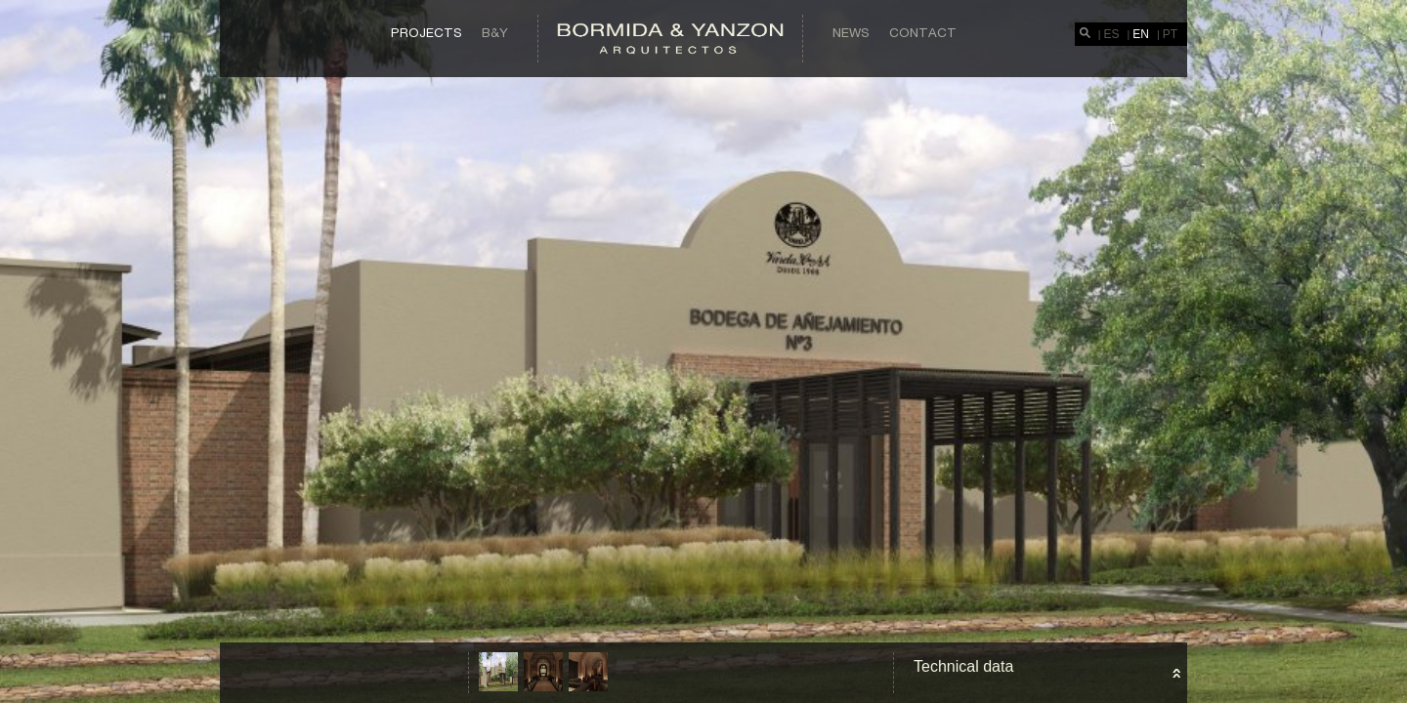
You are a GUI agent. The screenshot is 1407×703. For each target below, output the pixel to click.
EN (1140, 34)
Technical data (963, 666)
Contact (923, 32)
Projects (426, 32)
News (851, 32)
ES (1112, 34)
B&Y (495, 32)
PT (1170, 34)
